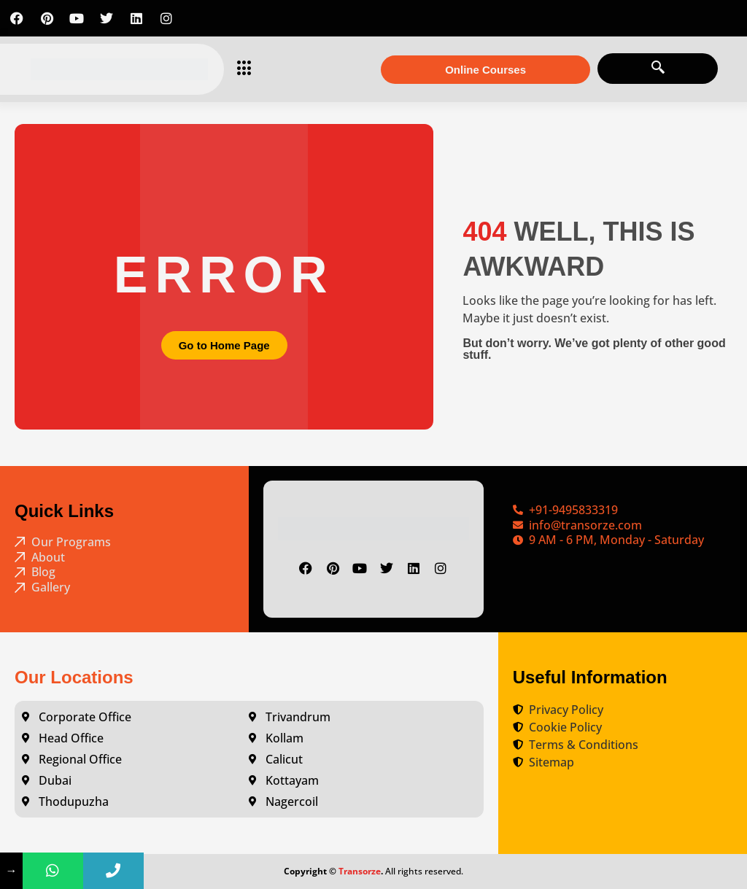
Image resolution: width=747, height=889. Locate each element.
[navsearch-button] (657, 68)
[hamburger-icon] (240, 69)
